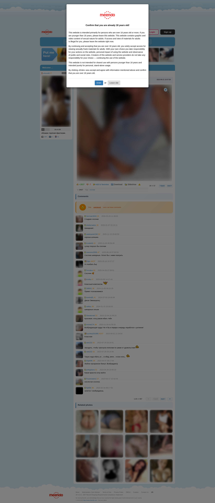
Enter (99, 83)
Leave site (113, 83)
